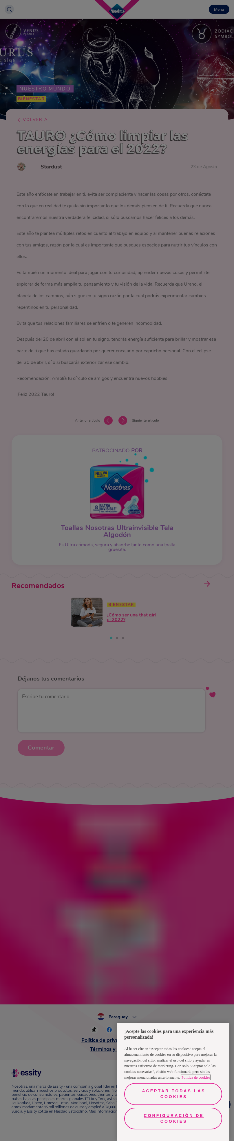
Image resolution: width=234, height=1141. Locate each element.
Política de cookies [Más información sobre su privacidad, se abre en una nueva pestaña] (196, 1077)
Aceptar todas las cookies (174, 1094)
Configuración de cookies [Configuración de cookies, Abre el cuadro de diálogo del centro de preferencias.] (174, 1118)
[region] (173, 1082)
